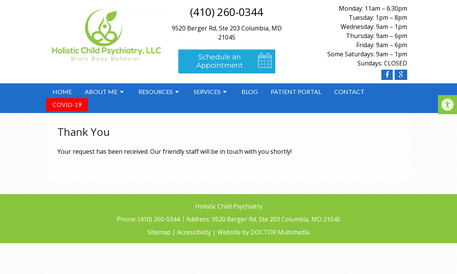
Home (62, 91)
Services (207, 91)
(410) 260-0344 (226, 12)
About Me (101, 91)
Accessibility (194, 232)
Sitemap (159, 232)
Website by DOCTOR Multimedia (263, 232)
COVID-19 (66, 104)
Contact (349, 91)
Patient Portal (296, 91)
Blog (249, 91)
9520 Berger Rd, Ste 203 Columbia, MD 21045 (276, 219)
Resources (155, 91)
